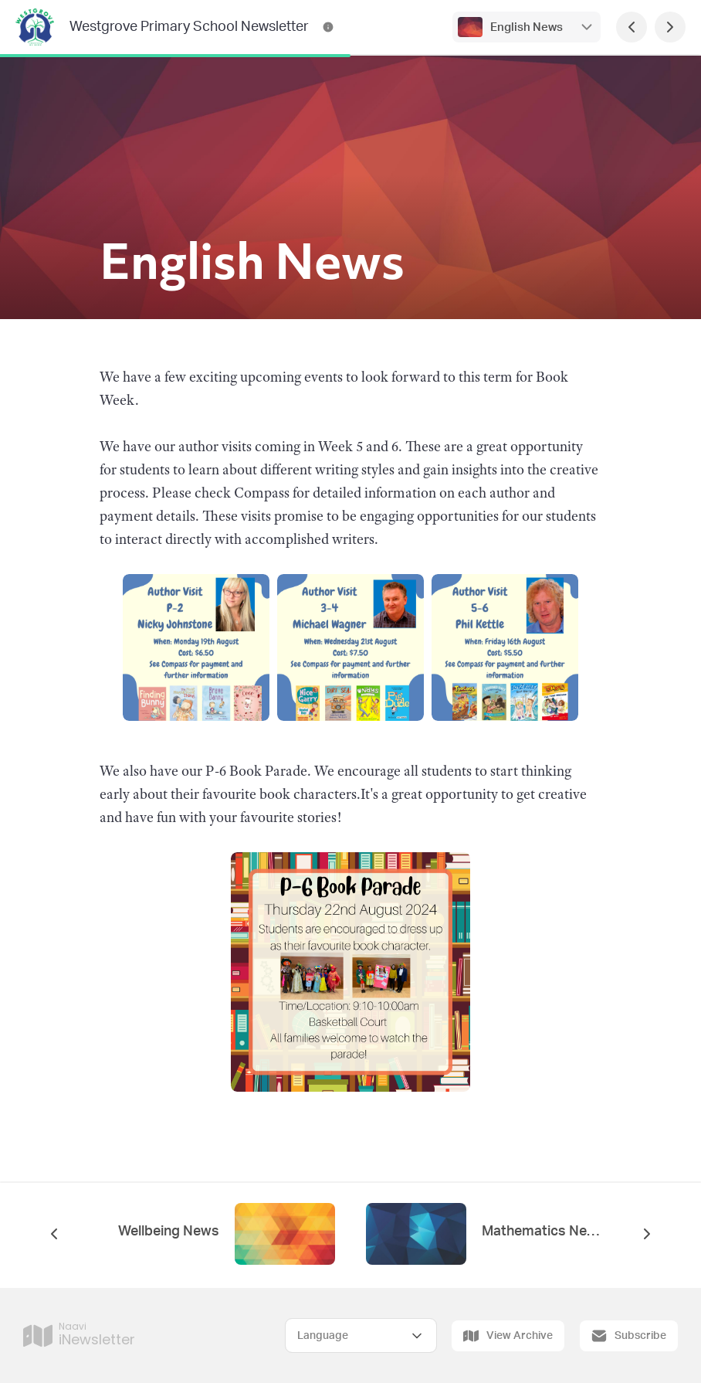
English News (526, 27)
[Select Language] (361, 1335)
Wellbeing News (168, 1232)
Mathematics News (541, 1232)
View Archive (508, 1336)
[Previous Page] (631, 27)
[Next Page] (670, 27)
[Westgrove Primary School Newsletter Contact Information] (328, 27)
